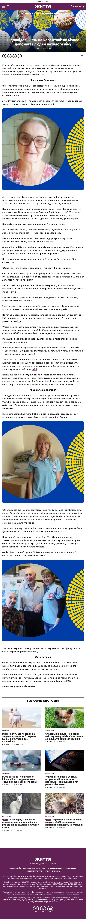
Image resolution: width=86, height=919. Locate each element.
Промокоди (57, 871)
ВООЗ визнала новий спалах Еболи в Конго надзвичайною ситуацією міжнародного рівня (19, 779)
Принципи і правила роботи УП (37, 871)
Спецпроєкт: (43, 13)
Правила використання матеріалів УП (63, 868)
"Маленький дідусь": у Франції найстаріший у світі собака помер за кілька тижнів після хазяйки (64, 736)
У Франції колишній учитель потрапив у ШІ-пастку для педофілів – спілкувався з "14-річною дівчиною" (62, 780)
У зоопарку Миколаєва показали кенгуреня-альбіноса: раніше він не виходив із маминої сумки (20, 823)
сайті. (34, 369)
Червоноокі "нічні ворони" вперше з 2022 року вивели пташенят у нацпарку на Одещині (64, 822)
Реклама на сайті (14, 868)
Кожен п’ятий (9, 666)
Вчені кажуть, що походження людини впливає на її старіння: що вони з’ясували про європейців (19, 737)
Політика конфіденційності (34, 868)
